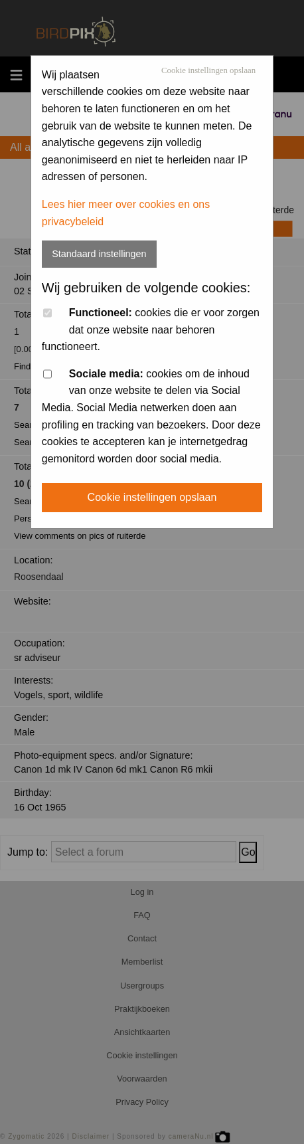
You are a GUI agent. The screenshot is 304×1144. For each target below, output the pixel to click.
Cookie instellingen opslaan (208, 70)
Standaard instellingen (99, 253)
